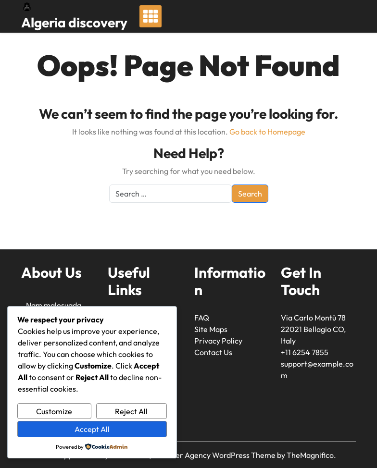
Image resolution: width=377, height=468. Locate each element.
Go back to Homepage (267, 131)
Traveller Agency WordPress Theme (214, 455)
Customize (54, 411)
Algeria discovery (74, 22)
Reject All (131, 411)
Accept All (92, 429)
